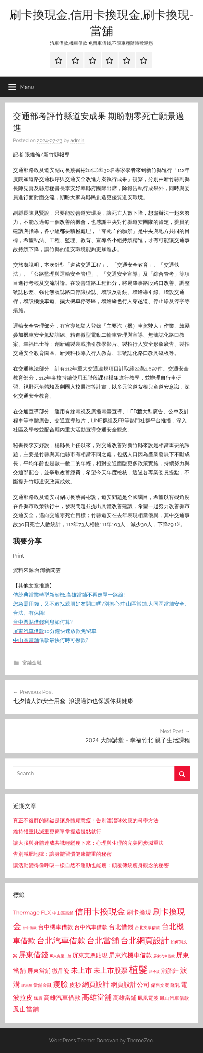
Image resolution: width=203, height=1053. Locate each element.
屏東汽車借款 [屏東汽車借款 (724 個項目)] (164, 956)
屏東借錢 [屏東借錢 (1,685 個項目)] (33, 954)
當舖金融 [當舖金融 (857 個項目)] (42, 985)
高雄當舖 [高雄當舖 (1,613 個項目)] (97, 997)
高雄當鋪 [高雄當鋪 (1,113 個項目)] (124, 998)
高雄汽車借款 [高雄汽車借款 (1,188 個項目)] (62, 997)
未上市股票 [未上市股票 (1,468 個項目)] (111, 970)
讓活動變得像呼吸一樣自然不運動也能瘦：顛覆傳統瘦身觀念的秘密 (91, 865)
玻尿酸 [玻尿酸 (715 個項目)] (26, 986)
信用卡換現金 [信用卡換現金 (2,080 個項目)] (100, 911)
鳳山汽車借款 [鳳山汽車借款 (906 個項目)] (174, 998)
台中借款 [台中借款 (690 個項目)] (29, 928)
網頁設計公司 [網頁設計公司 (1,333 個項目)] (130, 984)
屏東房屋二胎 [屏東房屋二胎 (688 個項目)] (60, 956)
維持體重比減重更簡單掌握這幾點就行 (57, 832)
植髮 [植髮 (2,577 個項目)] (138, 969)
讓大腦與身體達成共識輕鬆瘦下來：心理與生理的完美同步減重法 (88, 843)
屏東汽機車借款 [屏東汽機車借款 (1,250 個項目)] (130, 955)
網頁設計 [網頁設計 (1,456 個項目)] (95, 984)
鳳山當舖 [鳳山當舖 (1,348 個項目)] (26, 1009)
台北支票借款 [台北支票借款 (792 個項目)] (147, 927)
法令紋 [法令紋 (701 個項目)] (154, 972)
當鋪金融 (32, 663)
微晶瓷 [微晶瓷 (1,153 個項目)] (61, 970)
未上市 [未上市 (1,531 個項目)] (81, 970)
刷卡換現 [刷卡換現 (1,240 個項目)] (139, 912)
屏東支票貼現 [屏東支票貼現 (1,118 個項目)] (90, 955)
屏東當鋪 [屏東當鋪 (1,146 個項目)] (39, 970)
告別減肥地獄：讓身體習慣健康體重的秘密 (62, 854)
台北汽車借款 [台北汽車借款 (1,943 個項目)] (61, 940)
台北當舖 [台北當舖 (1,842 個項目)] (103, 940)
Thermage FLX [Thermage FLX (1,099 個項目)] (32, 912)
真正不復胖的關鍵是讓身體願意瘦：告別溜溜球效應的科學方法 (86, 820)
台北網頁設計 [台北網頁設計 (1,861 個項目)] (145, 940)
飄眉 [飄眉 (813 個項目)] (38, 998)
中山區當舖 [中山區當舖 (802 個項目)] (62, 913)
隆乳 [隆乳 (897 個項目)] (175, 985)
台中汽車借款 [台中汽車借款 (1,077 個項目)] (91, 927)
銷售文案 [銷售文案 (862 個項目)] (160, 985)
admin (77, 140)
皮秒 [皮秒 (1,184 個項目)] (75, 984)
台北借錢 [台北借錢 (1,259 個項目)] (121, 926)
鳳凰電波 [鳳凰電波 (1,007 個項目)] (148, 998)
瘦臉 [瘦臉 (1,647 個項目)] (60, 984)
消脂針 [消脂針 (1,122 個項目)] (170, 971)
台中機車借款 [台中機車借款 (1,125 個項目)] (55, 927)
